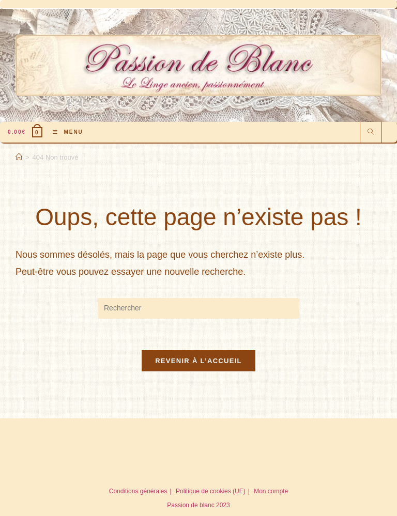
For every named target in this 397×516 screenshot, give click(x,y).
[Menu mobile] (64, 132)
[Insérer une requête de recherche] (198, 308)
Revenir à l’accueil (198, 361)
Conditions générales (138, 491)
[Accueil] (19, 157)
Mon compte (271, 491)
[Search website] (370, 132)
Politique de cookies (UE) (211, 491)
